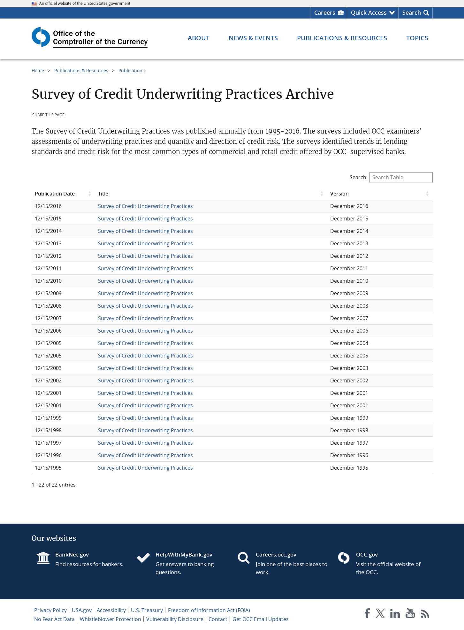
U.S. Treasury (147, 610)
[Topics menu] (417, 38)
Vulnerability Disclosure (174, 619)
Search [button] (411, 12)
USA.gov (82, 610)
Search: (391, 177)
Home (38, 70)
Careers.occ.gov (276, 554)
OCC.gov (367, 554)
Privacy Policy (50, 610)
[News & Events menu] (253, 38)
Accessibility (111, 610)
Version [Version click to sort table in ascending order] (339, 193)
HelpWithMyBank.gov (184, 554)
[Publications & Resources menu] (342, 38)
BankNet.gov (72, 554)
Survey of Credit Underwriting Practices (145, 206)
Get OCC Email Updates (260, 619)
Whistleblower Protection (110, 619)
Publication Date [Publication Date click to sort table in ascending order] (55, 193)
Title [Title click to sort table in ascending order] (103, 193)
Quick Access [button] (369, 12)
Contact (218, 619)
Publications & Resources (81, 70)
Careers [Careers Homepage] (324, 12)
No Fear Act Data (54, 619)
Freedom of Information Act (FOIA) (209, 610)
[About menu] (198, 38)
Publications (131, 70)
